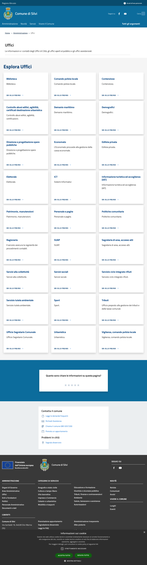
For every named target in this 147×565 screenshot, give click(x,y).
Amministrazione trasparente (86, 521)
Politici (5, 501)
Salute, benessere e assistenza (87, 501)
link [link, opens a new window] (97, 544)
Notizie (113, 487)
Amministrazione (20, 33)
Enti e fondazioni (9, 497)
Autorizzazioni (80, 504)
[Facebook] (114, 13)
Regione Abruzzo (9, 3)
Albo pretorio (79, 524)
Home (7, 33)
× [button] (144, 532)
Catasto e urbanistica (47, 501)
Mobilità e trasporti (46, 504)
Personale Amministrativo (13, 504)
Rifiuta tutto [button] (83, 555)
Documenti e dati (9, 508)
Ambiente (78, 497)
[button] (73, 561)
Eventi (112, 509)
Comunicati (115, 490)
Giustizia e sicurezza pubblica (86, 490)
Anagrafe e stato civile (47, 487)
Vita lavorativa (44, 494)
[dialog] (73, 547)
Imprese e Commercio (47, 497)
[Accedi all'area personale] (132, 3)
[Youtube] (120, 13)
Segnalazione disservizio (48, 524)
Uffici (4, 494)
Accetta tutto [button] (64, 555)
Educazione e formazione (84, 487)
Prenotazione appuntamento (50, 521)
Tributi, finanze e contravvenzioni (88, 494)
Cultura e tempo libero (47, 490)
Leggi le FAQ (43, 528)
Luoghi (113, 505)
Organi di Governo (9, 487)
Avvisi (112, 494)
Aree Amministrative (10, 490)
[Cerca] (142, 13)
